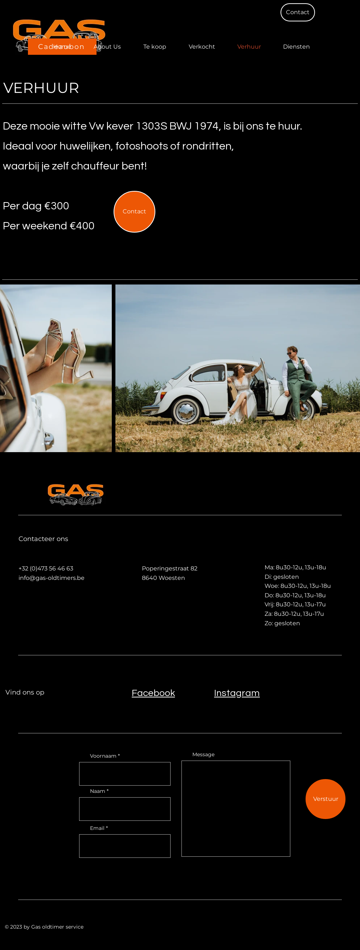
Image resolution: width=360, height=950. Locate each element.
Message (203, 754)
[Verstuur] (325, 799)
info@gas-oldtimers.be (52, 577)
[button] (298, 12)
